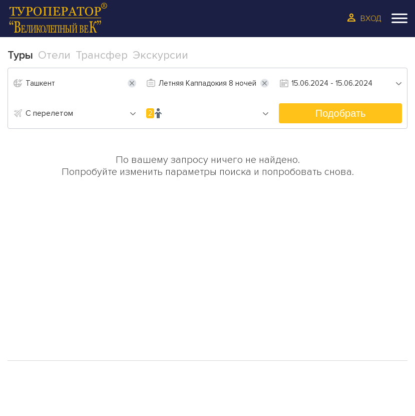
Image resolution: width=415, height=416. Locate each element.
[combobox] (81, 113)
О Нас (120, 288)
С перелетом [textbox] (49, 113)
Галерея (39, 335)
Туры (33, 289)
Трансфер (43, 320)
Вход (370, 19)
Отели (36, 304)
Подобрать (340, 113)
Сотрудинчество (144, 318)
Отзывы (125, 303)
